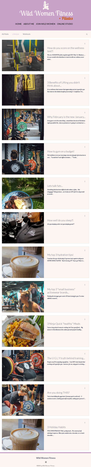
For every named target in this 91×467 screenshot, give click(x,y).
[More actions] (85, 43)
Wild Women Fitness (46, 458)
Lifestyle (15, 34)
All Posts (5, 34)
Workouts (26, 34)
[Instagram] (46, 462)
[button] (45, 23)
